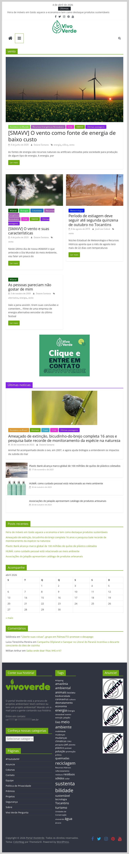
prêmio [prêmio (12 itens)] (58, 755)
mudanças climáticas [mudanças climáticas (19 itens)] (61, 739)
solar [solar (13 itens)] (67, 778)
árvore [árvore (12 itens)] (58, 823)
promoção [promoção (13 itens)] (70, 751)
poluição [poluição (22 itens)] (60, 751)
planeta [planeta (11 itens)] (72, 745)
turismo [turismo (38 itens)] (61, 807)
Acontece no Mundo (19, 126)
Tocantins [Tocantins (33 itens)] (62, 803)
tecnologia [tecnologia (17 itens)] (61, 799)
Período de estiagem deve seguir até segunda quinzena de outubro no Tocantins (93, 220)
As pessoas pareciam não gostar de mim (29, 287)
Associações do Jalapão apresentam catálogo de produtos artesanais (67, 501)
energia (57, 144)
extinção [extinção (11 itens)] (59, 718)
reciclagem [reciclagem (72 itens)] (65, 763)
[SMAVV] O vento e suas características (28, 230)
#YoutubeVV (12, 759)
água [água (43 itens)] (68, 818)
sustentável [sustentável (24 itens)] (62, 796)
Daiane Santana (41, 144)
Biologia (24, 210)
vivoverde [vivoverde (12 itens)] (59, 819)
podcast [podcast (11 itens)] (68, 748)
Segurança (12, 801)
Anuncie (10, 764)
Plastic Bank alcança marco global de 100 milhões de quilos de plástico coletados (74, 465)
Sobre (9, 807)
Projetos (10, 796)
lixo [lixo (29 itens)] (57, 722)
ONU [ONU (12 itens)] (69, 741)
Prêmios (10, 791)
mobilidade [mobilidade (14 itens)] (60, 731)
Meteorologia (76, 210)
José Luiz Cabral (103, 229)
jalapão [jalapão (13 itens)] (66, 717)
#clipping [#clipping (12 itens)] (59, 680)
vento (71, 144)
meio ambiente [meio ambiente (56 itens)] (63, 724)
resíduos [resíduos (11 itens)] (59, 774)
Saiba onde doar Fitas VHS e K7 (43, 650)
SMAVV (79, 126)
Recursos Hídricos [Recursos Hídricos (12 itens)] (63, 767)
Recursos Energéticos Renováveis (48, 126)
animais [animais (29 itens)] (61, 692)
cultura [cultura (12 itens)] (72, 699)
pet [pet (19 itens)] (66, 744)
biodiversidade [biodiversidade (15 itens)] (62, 695)
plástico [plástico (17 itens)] (59, 747)
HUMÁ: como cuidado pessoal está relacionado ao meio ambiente (66, 483)
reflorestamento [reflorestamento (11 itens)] (62, 771)
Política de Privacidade (18, 785)
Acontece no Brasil (18, 430)
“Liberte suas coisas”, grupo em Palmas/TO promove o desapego (57, 636)
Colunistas (37, 210)
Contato (10, 775)
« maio (9, 617)
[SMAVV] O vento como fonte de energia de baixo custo (62, 136)
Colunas (10, 769)
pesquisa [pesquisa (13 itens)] (59, 744)
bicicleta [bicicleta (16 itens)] (71, 692)
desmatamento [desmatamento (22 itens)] (64, 702)
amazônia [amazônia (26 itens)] (61, 684)
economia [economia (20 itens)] (61, 706)
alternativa (13, 297)
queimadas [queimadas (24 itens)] (62, 758)
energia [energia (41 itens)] (61, 710)
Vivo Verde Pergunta (17, 812)
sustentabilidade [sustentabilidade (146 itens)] (65, 787)
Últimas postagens (96, 126)
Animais (35, 430)
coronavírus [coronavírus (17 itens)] (62, 699)
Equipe (10, 780)
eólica (65, 144)
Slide (70, 126)
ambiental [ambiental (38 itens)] (63, 688)
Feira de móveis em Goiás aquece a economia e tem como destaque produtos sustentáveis (58, 12)
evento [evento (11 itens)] (68, 714)
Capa (45, 430)
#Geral (13, 210)
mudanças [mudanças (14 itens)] (60, 734)
